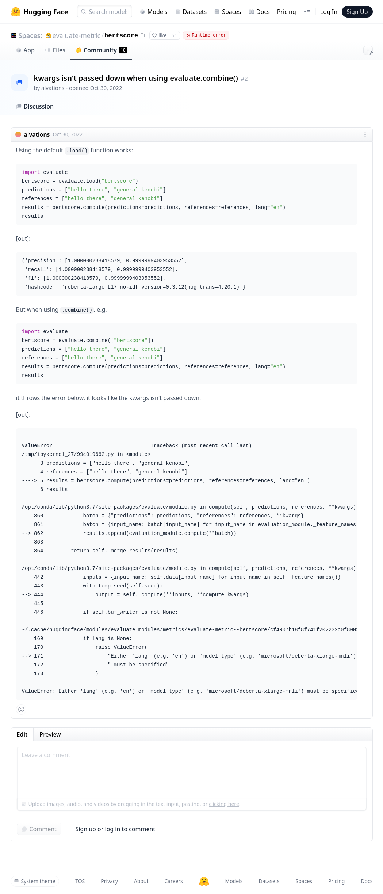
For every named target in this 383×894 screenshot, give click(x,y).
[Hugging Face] (204, 881)
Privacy (109, 881)
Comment (39, 829)
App (25, 50)
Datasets (191, 12)
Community (101, 50)
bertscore (121, 35)
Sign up (85, 829)
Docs (259, 12)
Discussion (35, 106)
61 (174, 35)
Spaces (227, 12)
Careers (173, 881)
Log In (328, 12)
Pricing (286, 12)
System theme (34, 881)
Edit (22, 734)
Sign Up (357, 12)
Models (153, 12)
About (141, 881)
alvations (52, 87)
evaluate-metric (77, 35)
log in (112, 829)
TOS (80, 881)
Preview (50, 734)
